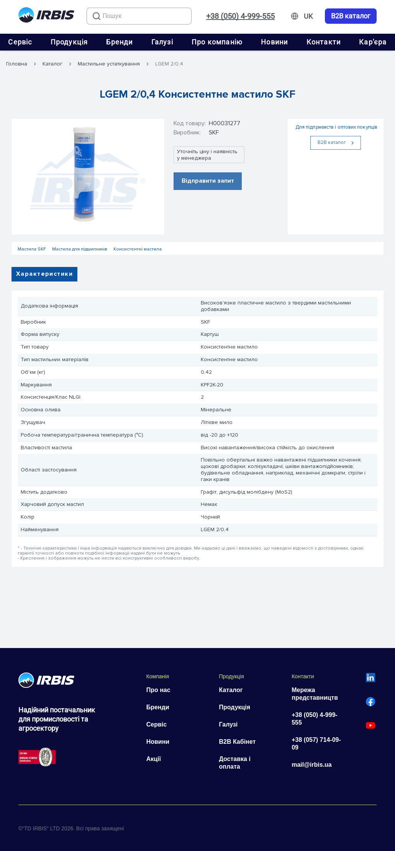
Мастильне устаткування (109, 64)
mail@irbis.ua (312, 764)
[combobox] (139, 16)
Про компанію (217, 42)
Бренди (119, 42)
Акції (153, 759)
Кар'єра (373, 42)
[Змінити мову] (308, 16)
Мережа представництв (315, 694)
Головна (16, 64)
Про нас (158, 690)
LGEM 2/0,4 (169, 64)
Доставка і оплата (234, 763)
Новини (274, 42)
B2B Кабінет (237, 741)
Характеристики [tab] (44, 274)
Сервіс (20, 42)
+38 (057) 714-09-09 (316, 743)
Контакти (323, 42)
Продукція (69, 42)
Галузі (162, 42)
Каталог (52, 64)
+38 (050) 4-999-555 (240, 16)
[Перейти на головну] (46, 16)
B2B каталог (350, 16)
